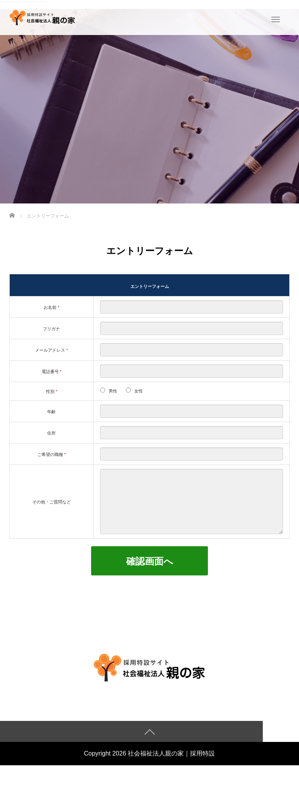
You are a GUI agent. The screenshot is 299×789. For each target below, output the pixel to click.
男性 (113, 391)
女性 (138, 391)
